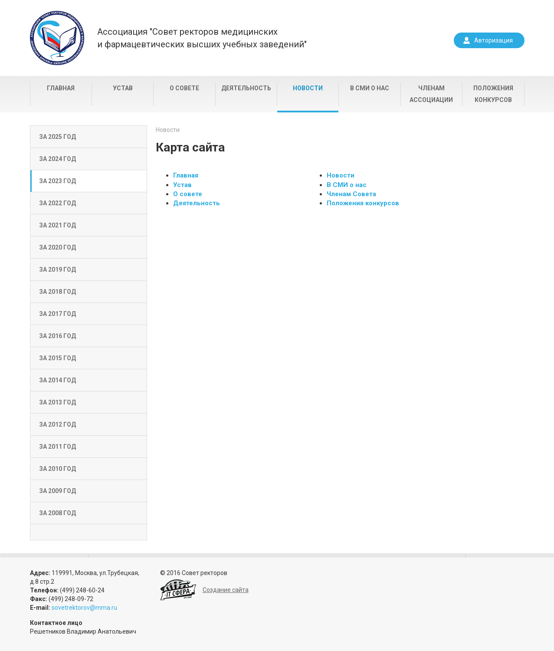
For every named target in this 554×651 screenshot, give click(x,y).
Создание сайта (226, 589)
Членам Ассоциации (431, 94)
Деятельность (246, 88)
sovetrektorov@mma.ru (84, 607)
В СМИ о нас (369, 88)
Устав (123, 88)
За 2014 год (57, 380)
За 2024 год (57, 158)
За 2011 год (57, 446)
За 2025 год (57, 136)
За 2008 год (57, 513)
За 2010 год (57, 468)
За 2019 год (57, 269)
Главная (61, 88)
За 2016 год (57, 335)
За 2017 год (57, 313)
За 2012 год (57, 424)
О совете (184, 88)
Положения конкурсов (493, 94)
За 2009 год (57, 490)
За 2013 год (57, 402)
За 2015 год (57, 358)
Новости (308, 88)
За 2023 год (57, 181)
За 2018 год (57, 291)
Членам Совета (351, 194)
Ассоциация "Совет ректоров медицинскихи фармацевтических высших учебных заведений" (202, 37)
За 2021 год (57, 225)
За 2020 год (57, 247)
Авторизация (493, 40)
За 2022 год (57, 203)
